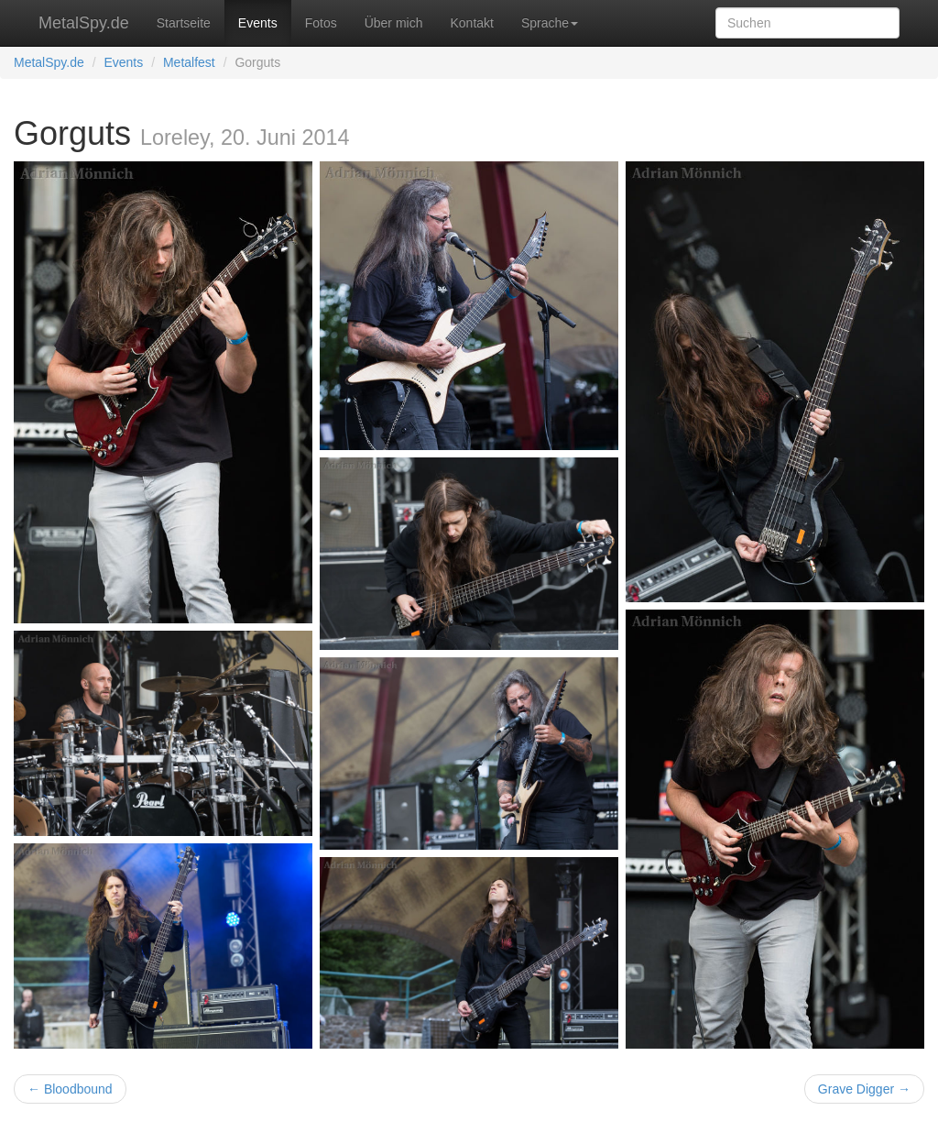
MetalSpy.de (83, 23)
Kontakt (471, 23)
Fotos (321, 23)
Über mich (394, 23)
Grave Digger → (864, 1089)
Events (258, 23)
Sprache (549, 23)
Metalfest (189, 62)
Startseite (184, 23)
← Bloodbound (70, 1089)
